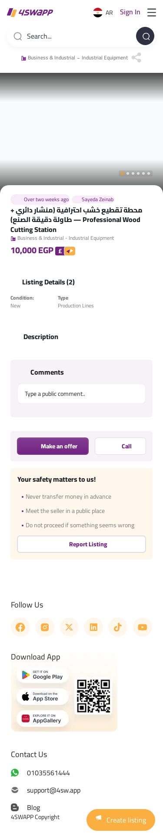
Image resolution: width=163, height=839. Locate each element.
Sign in (130, 11)
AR (103, 12)
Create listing (121, 819)
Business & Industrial (48, 58)
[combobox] (79, 35)
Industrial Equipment (105, 58)
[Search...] (145, 36)
